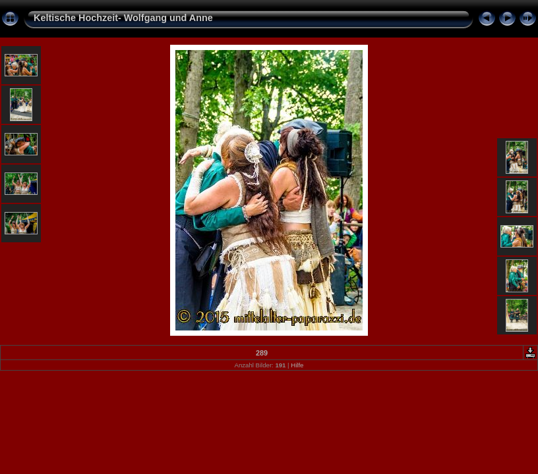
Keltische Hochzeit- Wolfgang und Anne (123, 18)
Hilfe (297, 365)
